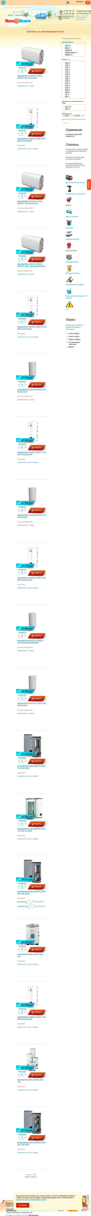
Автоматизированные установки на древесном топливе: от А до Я (75, 165)
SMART (68, 55)
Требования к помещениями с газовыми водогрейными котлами (77, 151)
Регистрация (20, 15)
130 (66, 70)
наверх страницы (30, 1176)
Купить (38, 71)
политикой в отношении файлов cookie (31, 1200)
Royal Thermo (70, 52)
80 (66, 96)
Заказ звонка (64, 18)
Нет (66, 109)
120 (66, 67)
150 (66, 74)
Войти (10, 15)
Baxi (66, 48)
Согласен (23, 1205)
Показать (65, 123)
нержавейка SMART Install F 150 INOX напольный (31, 453)
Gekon (67, 50)
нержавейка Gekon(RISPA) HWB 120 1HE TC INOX (31, 829)
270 (66, 88)
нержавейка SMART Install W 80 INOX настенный (31, 139)
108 (66, 65)
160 (66, 76)
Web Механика (33, 1215)
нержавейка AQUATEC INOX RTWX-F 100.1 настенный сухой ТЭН (31, 266)
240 (66, 85)
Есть (66, 107)
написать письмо (66, 16)
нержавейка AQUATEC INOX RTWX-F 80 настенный (29, 77)
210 (66, 83)
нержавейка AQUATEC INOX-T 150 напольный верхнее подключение (30, 642)
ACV (66, 46)
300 (66, 90)
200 (66, 81)
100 (66, 63)
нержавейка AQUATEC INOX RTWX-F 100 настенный (29, 202)
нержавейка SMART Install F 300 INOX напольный (31, 1018)
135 (66, 72)
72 (66, 94)
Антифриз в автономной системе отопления (75, 158)
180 (66, 79)
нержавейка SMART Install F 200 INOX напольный (31, 579)
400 (66, 92)
